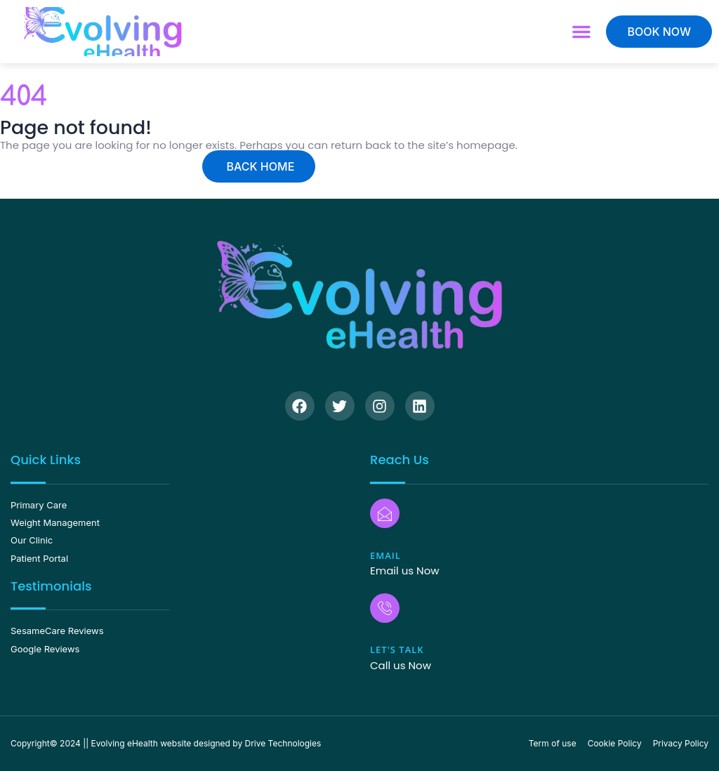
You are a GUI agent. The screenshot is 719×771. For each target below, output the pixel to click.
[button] (581, 31)
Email (385, 555)
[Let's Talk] (385, 608)
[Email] (385, 513)
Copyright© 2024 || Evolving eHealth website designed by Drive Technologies (166, 743)
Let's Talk (397, 649)
